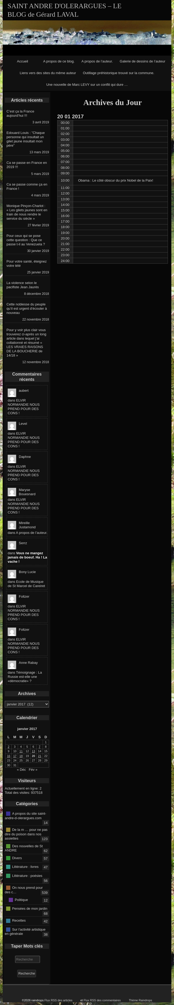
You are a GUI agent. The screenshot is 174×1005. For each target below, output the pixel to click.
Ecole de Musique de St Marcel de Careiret (26, 584)
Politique (21, 900)
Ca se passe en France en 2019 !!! (27, 165)
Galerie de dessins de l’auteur (142, 61)
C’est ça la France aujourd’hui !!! (20, 113)
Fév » (33, 770)
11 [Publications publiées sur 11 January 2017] (21, 751)
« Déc (21, 770)
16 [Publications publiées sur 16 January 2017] (8, 756)
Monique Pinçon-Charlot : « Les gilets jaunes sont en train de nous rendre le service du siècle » (27, 212)
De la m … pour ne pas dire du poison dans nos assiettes (26, 834)
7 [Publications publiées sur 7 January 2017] (39, 746)
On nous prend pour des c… (24, 890)
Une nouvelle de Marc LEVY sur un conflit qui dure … (87, 85)
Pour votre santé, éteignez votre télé (27, 263)
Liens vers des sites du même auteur (48, 73)
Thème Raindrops (140, 1000)
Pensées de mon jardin (29, 909)
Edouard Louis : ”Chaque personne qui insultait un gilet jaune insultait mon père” (26, 139)
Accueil (22, 61)
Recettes (19, 920)
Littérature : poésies (27, 875)
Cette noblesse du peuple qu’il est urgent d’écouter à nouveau (27, 308)
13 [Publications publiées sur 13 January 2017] (33, 751)
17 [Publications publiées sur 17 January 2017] (14, 756)
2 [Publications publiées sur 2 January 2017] (8, 746)
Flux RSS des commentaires (102, 1000)
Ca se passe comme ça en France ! (27, 186)
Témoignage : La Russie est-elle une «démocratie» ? (25, 676)
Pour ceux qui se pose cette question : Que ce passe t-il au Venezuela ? (26, 240)
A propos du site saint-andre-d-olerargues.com (25, 816)
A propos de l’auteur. (97, 61)
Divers (17, 858)
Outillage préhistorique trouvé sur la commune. (118, 73)
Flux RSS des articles (58, 1000)
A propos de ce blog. (59, 61)
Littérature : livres (25, 867)
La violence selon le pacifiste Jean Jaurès (23, 285)
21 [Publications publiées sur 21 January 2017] (39, 756)
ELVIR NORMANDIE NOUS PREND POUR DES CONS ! (24, 406)
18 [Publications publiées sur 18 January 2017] (21, 756)
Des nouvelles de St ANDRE (24, 848)
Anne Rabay (28, 663)
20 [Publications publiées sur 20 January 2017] (33, 756)
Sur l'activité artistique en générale (25, 931)
